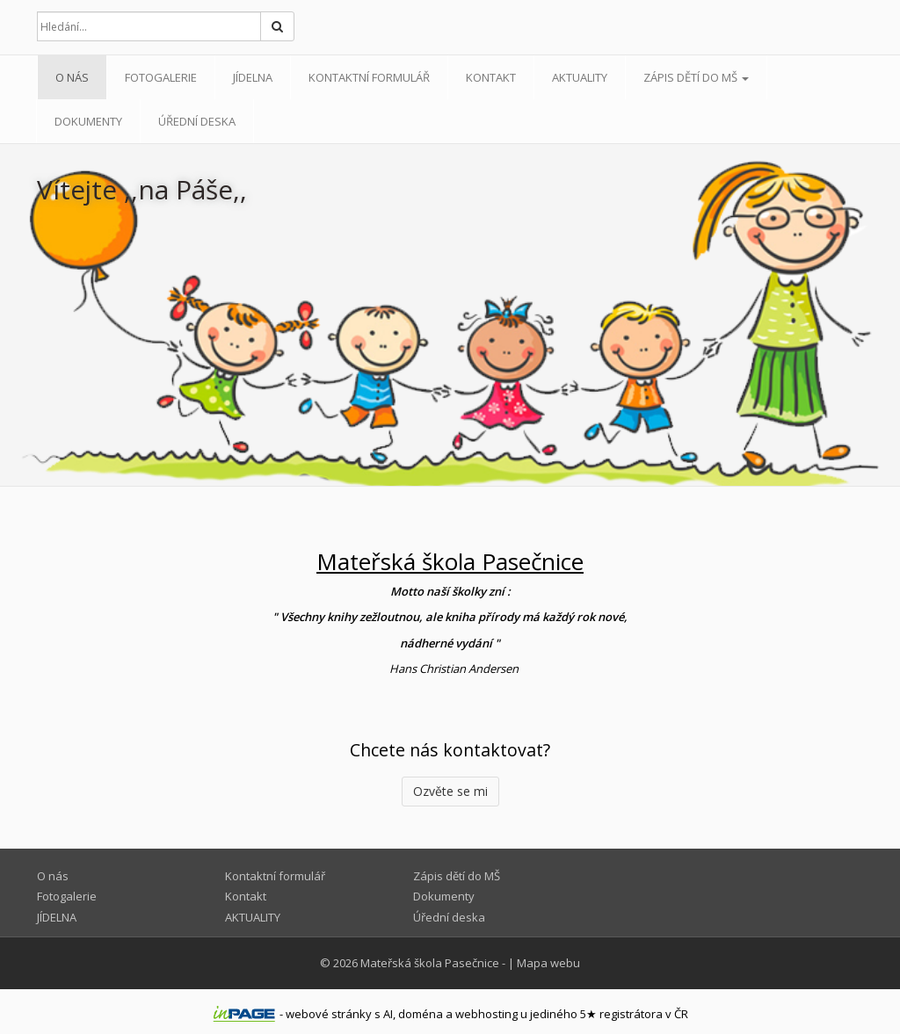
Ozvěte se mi (450, 791)
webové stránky (329, 1014)
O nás (72, 77)
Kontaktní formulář (369, 77)
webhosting (486, 1014)
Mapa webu (548, 963)
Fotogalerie (161, 77)
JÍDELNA (252, 77)
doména (420, 1014)
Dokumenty (88, 121)
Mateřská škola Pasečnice (429, 963)
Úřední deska (197, 121)
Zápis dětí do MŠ (696, 77)
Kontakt (491, 77)
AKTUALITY (579, 77)
